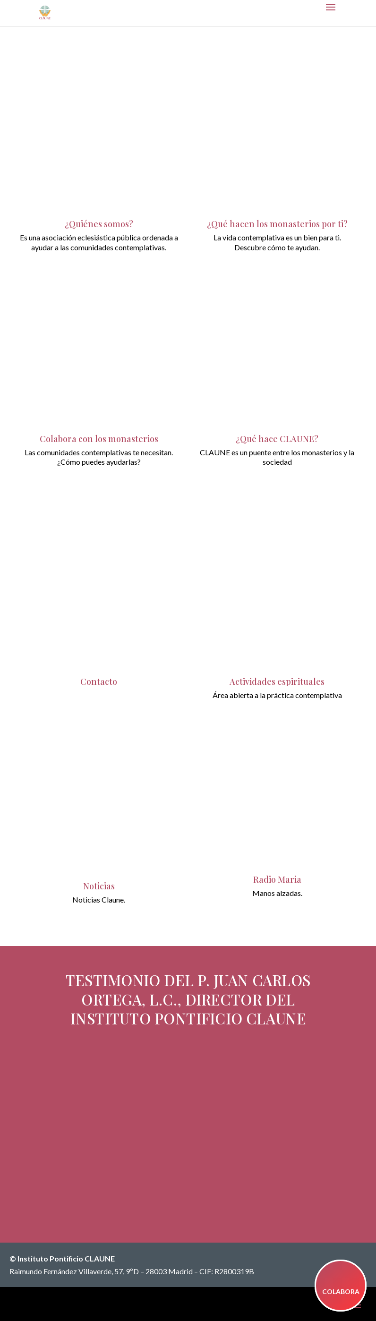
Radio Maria (277, 879)
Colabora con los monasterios (99, 438)
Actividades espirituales (277, 681)
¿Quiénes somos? (99, 224)
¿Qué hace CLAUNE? (277, 438)
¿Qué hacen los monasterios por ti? (277, 224)
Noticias (99, 886)
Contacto (98, 681)
